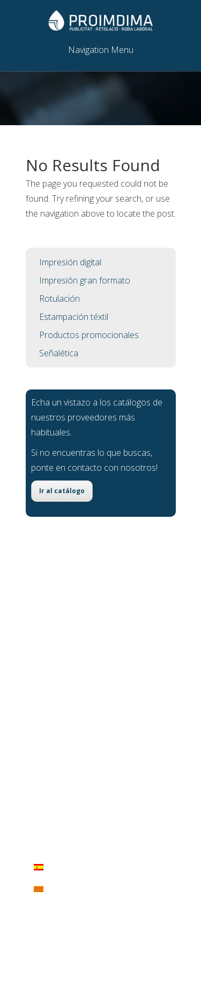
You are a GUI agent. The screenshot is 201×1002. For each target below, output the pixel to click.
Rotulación (59, 298)
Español (55, 867)
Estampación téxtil (73, 317)
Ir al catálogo (62, 490)
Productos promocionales (89, 335)
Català (52, 889)
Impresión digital (70, 262)
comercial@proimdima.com (93, 765)
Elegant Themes (121, 920)
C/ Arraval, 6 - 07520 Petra (92, 724)
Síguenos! (76, 785)
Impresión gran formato (84, 280)
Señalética (58, 353)
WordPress (124, 935)
